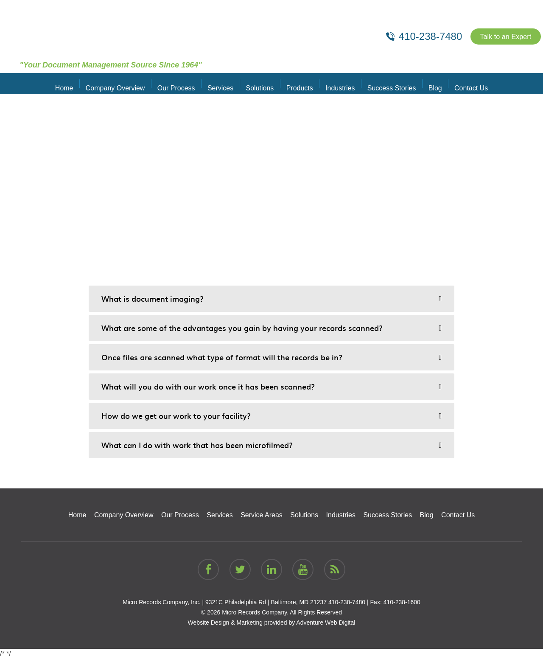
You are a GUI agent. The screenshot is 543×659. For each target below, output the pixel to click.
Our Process (182, 83)
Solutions (261, 83)
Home (74, 83)
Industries (336, 83)
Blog (427, 83)
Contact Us (461, 83)
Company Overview (123, 83)
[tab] (271, 299)
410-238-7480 (346, 602)
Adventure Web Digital (325, 622)
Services (224, 83)
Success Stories (386, 83)
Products (298, 83)
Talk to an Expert (501, 36)
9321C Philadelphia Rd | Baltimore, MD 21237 (266, 602)
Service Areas (262, 515)
